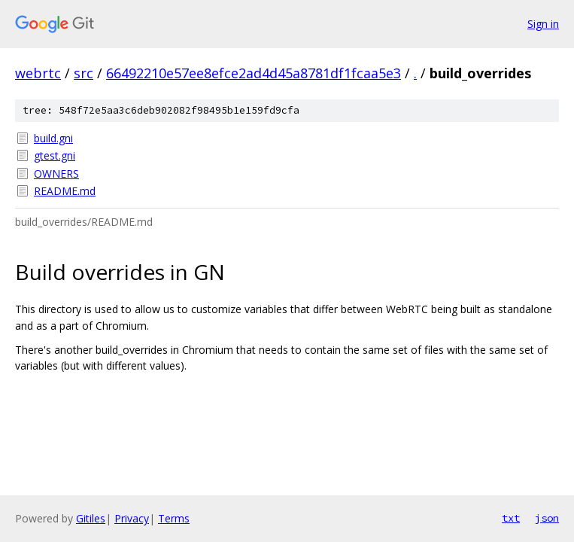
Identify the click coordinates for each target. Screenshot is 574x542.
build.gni (53, 138)
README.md (65, 191)
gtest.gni (54, 155)
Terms (174, 518)
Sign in (543, 24)
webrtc (38, 73)
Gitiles (90, 518)
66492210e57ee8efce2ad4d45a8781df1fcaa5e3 (253, 73)
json (547, 518)
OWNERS (56, 173)
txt (511, 518)
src (83, 73)
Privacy (131, 518)
